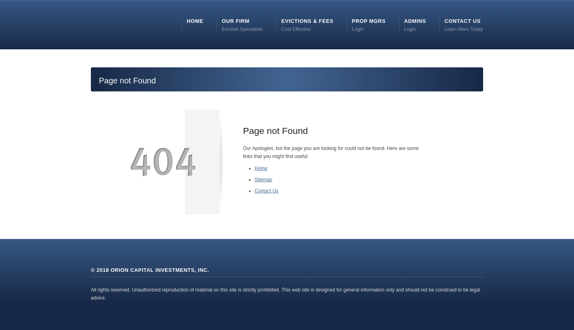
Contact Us (266, 191)
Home (261, 168)
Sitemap (263, 179)
